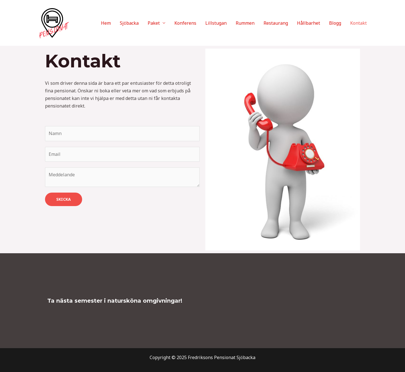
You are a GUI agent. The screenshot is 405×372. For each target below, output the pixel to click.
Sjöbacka (129, 23)
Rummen (245, 23)
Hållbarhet (308, 23)
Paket (154, 23)
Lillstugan (216, 23)
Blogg (335, 23)
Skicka (63, 199)
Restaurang (276, 23)
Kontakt (358, 23)
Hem (106, 23)
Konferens (185, 23)
